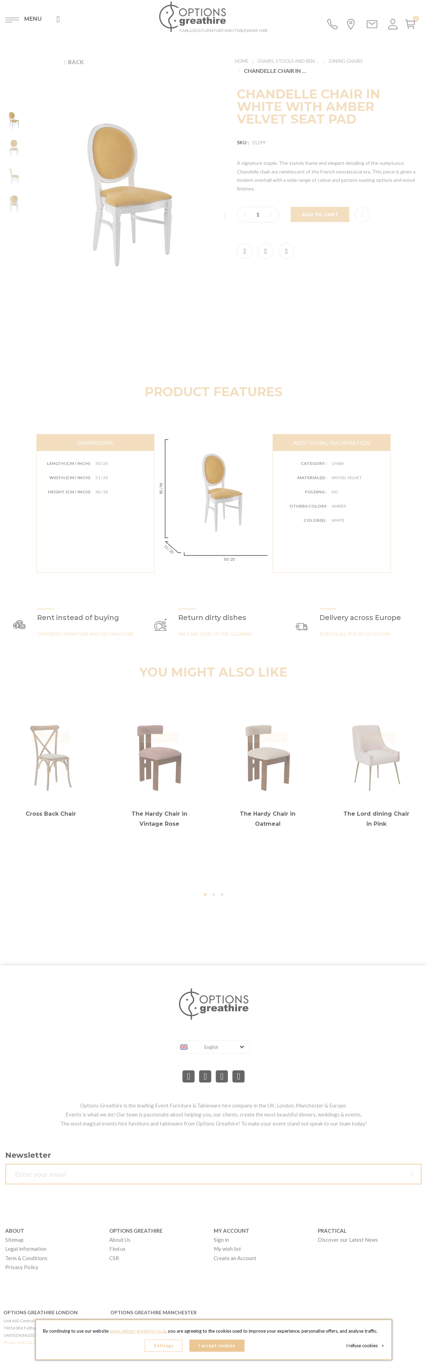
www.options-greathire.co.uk (137, 1332)
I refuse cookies (366, 1346)
